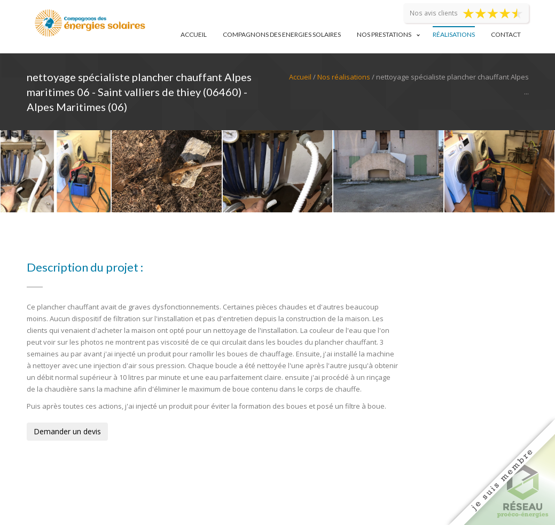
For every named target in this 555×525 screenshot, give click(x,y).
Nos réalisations (343, 77)
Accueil (194, 34)
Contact (506, 34)
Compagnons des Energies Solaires (282, 34)
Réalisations (454, 34)
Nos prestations (384, 34)
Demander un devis (67, 431)
